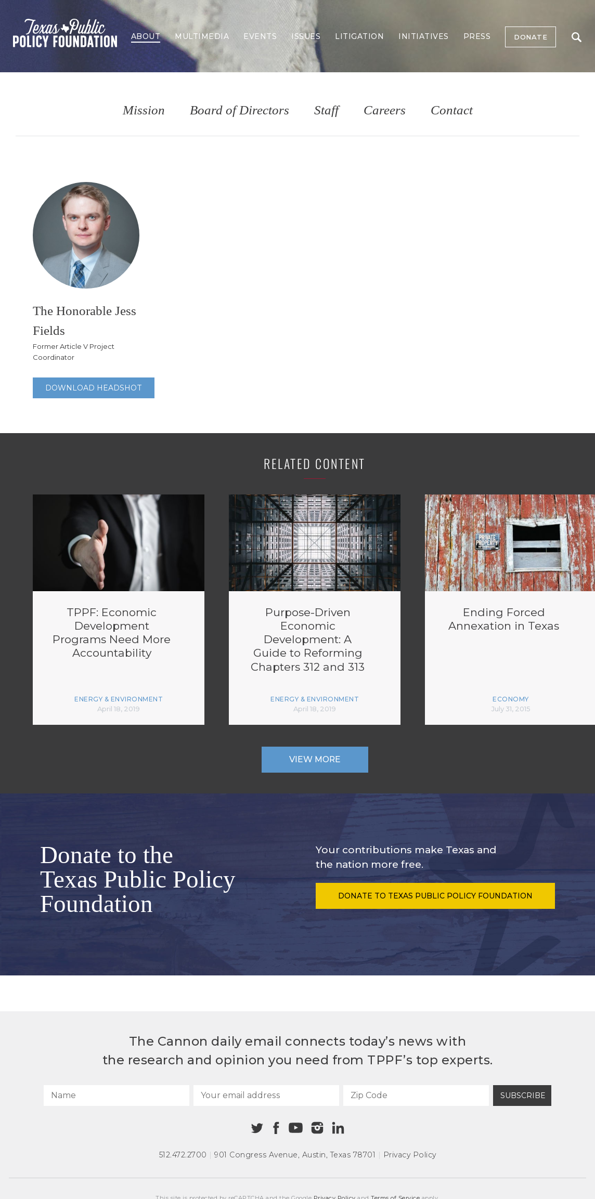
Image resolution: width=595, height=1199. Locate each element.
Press (477, 36)
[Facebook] (276, 1128)
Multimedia (202, 36)
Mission (144, 110)
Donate (530, 37)
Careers (385, 110)
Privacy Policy (409, 1154)
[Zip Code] (416, 1095)
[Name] (116, 1095)
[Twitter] (257, 1128)
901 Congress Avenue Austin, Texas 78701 (295, 1154)
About (146, 36)
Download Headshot (93, 388)
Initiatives (423, 36)
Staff (326, 110)
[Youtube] (295, 1128)
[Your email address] (266, 1095)
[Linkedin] (338, 1127)
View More (315, 759)
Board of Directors (239, 110)
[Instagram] (317, 1127)
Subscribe (523, 1095)
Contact (452, 110)
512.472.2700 (183, 1154)
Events (260, 36)
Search (576, 37)
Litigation (359, 36)
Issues (305, 36)
